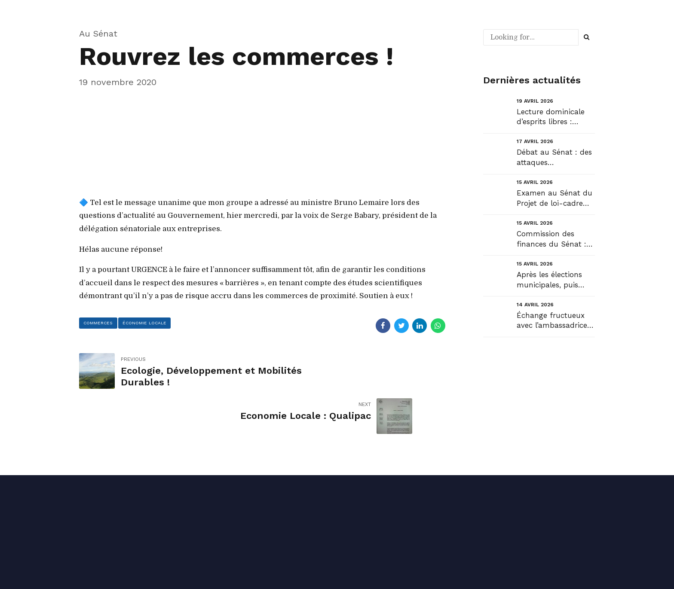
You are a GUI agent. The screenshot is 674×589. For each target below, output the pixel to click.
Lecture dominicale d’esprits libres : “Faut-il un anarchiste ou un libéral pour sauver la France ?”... (556, 117)
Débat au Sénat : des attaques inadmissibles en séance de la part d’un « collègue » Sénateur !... (554, 158)
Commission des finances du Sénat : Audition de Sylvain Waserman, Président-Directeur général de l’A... (551, 239)
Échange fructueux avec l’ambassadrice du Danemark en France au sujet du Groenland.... (552, 321)
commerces (100, 323)
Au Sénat (98, 33)
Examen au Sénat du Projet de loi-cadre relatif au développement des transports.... (554, 199)
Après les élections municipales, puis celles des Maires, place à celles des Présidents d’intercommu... (549, 280)
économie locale (151, 323)
